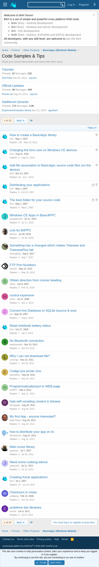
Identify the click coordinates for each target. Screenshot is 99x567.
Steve (12, 284)
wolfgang (14, 496)
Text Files (7, 78)
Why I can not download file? (30, 356)
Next (21, 120)
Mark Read (15, 420)
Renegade (15, 405)
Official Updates (13, 85)
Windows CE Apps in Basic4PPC (33, 215)
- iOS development (25, 30)
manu (12, 299)
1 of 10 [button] (7, 120)
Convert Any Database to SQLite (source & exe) (43, 310)
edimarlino (15, 375)
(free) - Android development (32, 23)
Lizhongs (14, 360)
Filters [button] (91, 127)
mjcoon (33, 78)
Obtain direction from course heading (35, 280)
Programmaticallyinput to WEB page (35, 386)
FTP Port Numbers (23, 265)
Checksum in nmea (23, 492)
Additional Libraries (15, 102)
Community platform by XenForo (30, 546)
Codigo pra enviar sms (25, 371)
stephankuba (16, 344)
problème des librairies (25, 507)
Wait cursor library (22, 447)
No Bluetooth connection (27, 341)
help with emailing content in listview (35, 401)
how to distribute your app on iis (32, 432)
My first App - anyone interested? (33, 416)
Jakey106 (14, 465)
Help (56, 539)
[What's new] (94, 4)
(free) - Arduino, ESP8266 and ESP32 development (46, 34)
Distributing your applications (30, 185)
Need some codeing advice (29, 462)
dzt (11, 314)
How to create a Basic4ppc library (33, 135)
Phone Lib (7, 94)
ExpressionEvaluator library (16, 110)
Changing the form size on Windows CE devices (43, 150)
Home (65, 539)
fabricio (13, 234)
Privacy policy (44, 539)
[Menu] (5, 4)
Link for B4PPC (20, 230)
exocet (13, 511)
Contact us (8, 539)
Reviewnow (15, 435)
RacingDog (15, 253)
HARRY (13, 390)
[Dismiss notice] (93, 15)
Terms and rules (25, 539)
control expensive (22, 295)
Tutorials (8, 69)
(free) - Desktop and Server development (39, 26)
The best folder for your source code (35, 200)
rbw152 (13, 268)
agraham (53, 110)
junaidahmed (16, 219)
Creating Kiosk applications (29, 477)
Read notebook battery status (30, 325)
